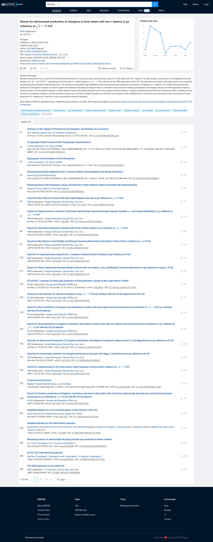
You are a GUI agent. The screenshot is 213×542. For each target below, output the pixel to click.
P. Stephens (84, 456)
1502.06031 (56, 274)
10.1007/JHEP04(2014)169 (77, 317)
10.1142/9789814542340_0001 (106, 136)
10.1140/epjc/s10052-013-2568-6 (88, 221)
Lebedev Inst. (45, 133)
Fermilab (66, 384)
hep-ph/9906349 (66, 446)
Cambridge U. (43, 443)
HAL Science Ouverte (36, 64)
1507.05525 (56, 301)
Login (206, 4)
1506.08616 (98, 287)
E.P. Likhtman (58, 133)
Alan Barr (31, 456)
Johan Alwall (32, 414)
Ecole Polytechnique (46, 175)
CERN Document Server (82, 64)
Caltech (46, 189)
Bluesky (167, 510)
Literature (56, 10)
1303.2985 (64, 221)
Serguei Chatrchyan (53, 202)
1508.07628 (56, 374)
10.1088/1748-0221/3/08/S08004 (66, 473)
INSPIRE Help (80, 510)
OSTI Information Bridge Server (59, 64)
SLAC (41, 414)
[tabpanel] (106, 305)
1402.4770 (56, 248)
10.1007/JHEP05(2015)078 (78, 261)
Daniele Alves (33, 427)
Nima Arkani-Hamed (54, 427)
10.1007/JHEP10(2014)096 (77, 403)
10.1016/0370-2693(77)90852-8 (146, 178)
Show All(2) (63, 55)
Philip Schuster (51, 414)
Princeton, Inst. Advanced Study (77, 427)
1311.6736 (81, 205)
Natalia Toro (70, 414)
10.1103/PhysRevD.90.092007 (87, 360)
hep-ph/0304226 (66, 459)
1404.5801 (63, 235)
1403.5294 (55, 334)
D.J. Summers (56, 443)
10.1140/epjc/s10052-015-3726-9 (122, 287)
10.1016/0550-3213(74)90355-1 (111, 165)
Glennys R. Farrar (34, 189)
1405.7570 (64, 347)
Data (140, 10)
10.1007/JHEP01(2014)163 (102, 205)
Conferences (123, 10)
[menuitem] (185, 4)
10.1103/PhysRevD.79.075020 (85, 417)
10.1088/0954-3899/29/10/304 (92, 459)
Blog (166, 506)
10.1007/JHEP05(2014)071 (77, 334)
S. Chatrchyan (50, 470)
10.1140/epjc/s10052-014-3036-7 (88, 347)
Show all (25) (47, 114)
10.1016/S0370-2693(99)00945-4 (92, 446)
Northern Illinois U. (51, 384)
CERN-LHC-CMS (38, 61)
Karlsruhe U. (40, 146)
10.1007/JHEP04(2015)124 (78, 274)
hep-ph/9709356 (123, 387)
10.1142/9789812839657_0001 (148, 387)
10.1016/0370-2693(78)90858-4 (71, 192)
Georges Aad (51, 284)
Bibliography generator (129, 506)
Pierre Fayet (32, 175)
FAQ (76, 506)
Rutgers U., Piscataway (117, 427)
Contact (167, 519)
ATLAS (30, 284)
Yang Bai (136, 427)
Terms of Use (43, 519)
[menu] (186, 4)
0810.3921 (63, 417)
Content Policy (43, 510)
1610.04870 (31, 48)
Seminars (104, 10)
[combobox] (105, 4)
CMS (22, 31)
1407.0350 (56, 403)
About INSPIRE (43, 506)
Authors (73, 10)
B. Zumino (51, 146)
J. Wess (30, 146)
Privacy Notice (43, 515)
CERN (59, 146)
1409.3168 (65, 360)
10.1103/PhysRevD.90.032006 (85, 235)
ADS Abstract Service (102, 64)
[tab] (28, 121)
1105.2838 (61, 433)
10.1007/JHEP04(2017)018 (35, 51)
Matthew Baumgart (159, 427)
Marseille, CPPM (65, 284)
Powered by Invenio (34, 537)
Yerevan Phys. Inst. (70, 202)
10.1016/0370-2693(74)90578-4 (51, 152)
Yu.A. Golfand (33, 133)
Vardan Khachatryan (53, 258)
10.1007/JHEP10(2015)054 (78, 301)
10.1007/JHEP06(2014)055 (77, 248)
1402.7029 (56, 317)
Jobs (88, 10)
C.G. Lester (31, 443)
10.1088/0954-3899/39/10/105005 (86, 433)
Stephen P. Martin (34, 384)
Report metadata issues (85, 515)
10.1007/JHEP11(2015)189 (78, 374)
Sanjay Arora (101, 427)
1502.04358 (56, 261)
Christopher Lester (57, 456)
